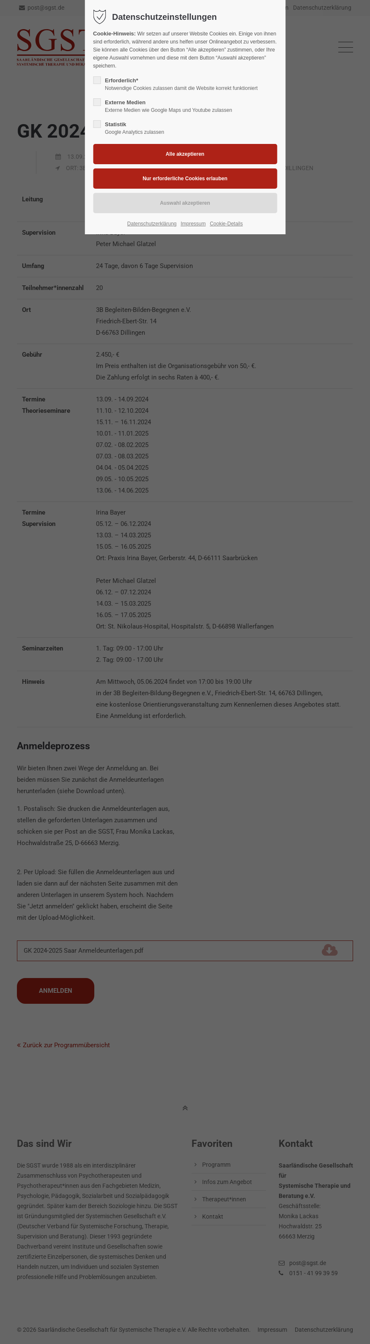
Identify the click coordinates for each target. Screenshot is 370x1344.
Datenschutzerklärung (152, 224)
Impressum (193, 224)
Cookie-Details (226, 224)
